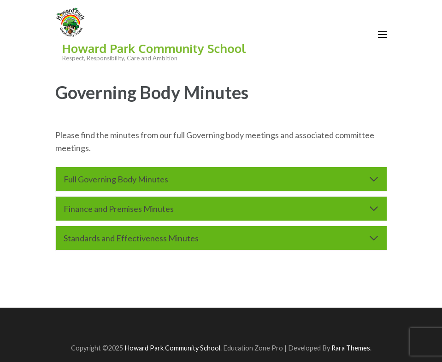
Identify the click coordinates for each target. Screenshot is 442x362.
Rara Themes (350, 348)
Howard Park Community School (154, 48)
